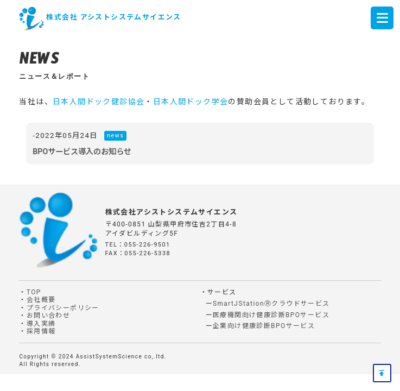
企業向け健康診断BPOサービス (264, 326)
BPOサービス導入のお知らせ (82, 151)
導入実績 (41, 323)
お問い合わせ (48, 315)
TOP (34, 292)
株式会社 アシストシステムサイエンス (113, 17)
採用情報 (41, 331)
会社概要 (41, 300)
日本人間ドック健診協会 (98, 101)
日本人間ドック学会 (190, 101)
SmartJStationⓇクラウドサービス (271, 303)
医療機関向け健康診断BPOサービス (271, 315)
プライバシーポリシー (63, 308)
